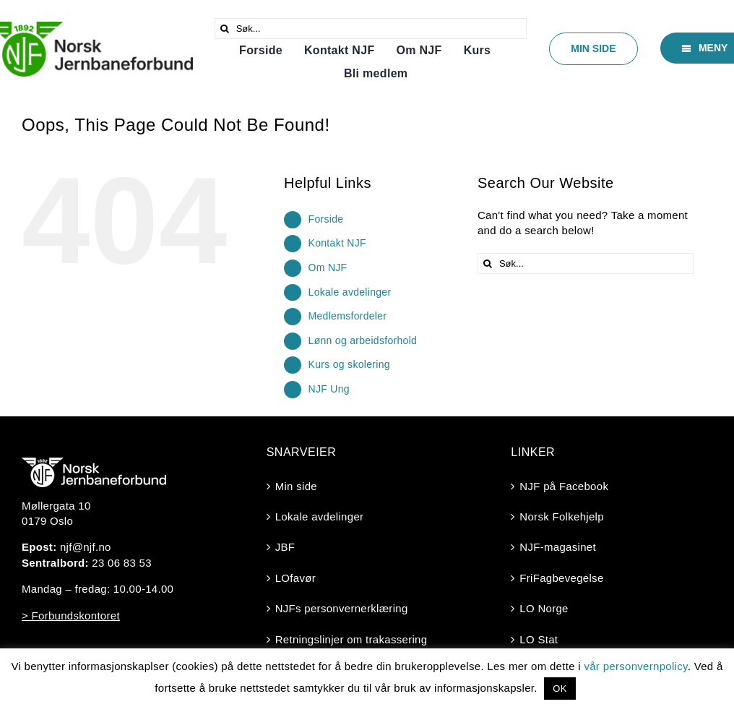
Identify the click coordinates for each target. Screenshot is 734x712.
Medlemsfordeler (347, 316)
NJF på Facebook (563, 486)
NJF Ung (329, 389)
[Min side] (593, 49)
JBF (285, 547)
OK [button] (559, 688)
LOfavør (295, 578)
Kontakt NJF (337, 243)
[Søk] (225, 28)
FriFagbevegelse (561, 578)
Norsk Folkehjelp (561, 516)
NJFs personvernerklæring (341, 608)
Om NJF (327, 267)
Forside (326, 219)
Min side (296, 486)
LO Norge (543, 608)
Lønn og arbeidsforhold (363, 340)
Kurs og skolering (349, 364)
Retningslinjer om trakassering (351, 639)
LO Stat (538, 639)
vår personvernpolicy (635, 666)
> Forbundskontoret (71, 615)
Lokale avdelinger (350, 292)
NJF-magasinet (557, 547)
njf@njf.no (85, 547)
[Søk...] (371, 28)
